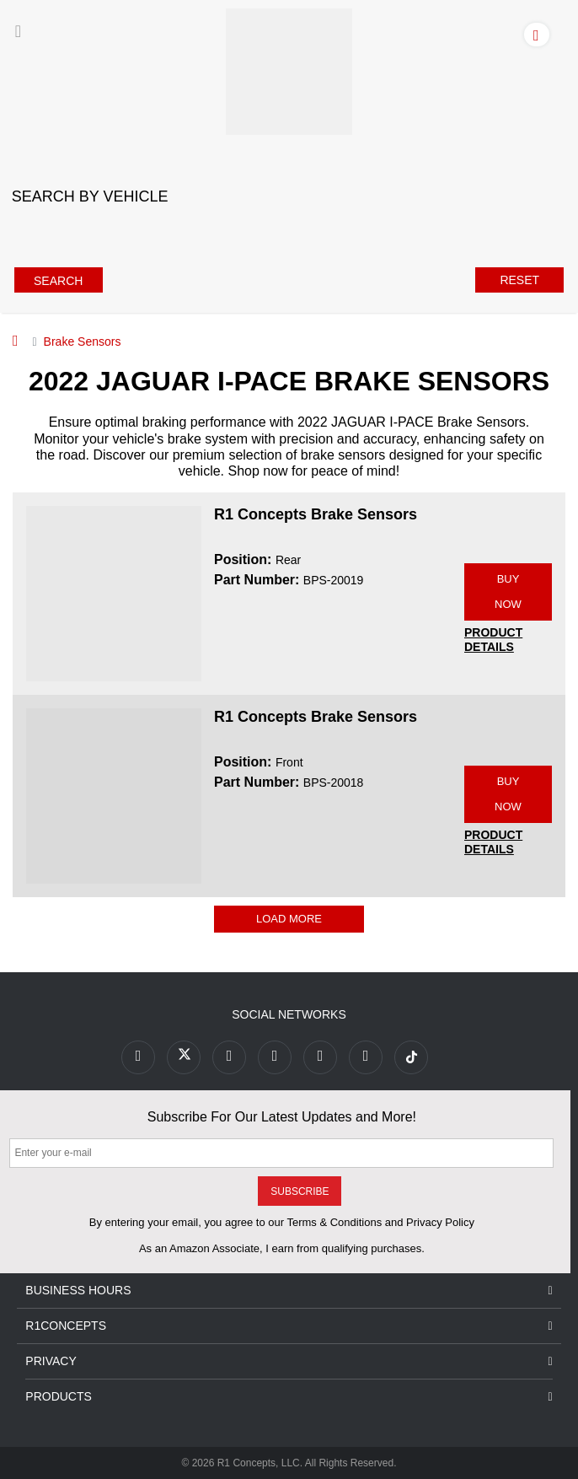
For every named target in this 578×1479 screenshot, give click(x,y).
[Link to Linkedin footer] (366, 1057)
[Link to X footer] (184, 1057)
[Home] (16, 340)
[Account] (540, 34)
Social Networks (289, 1014)
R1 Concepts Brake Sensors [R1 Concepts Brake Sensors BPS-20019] (315, 514)
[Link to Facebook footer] (138, 1057)
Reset (519, 280)
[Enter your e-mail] (281, 1153)
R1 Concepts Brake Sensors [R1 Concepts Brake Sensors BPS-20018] (315, 716)
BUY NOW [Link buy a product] (508, 591)
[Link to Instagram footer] (320, 1057)
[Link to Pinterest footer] (275, 1057)
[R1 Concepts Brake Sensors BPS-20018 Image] (113, 795)
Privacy (288, 1361)
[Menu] (18, 31)
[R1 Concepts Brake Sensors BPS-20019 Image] (113, 593)
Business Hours (288, 1290)
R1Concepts (288, 1326)
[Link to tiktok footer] (411, 1057)
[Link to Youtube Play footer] (229, 1057)
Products (288, 1397)
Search (58, 281)
